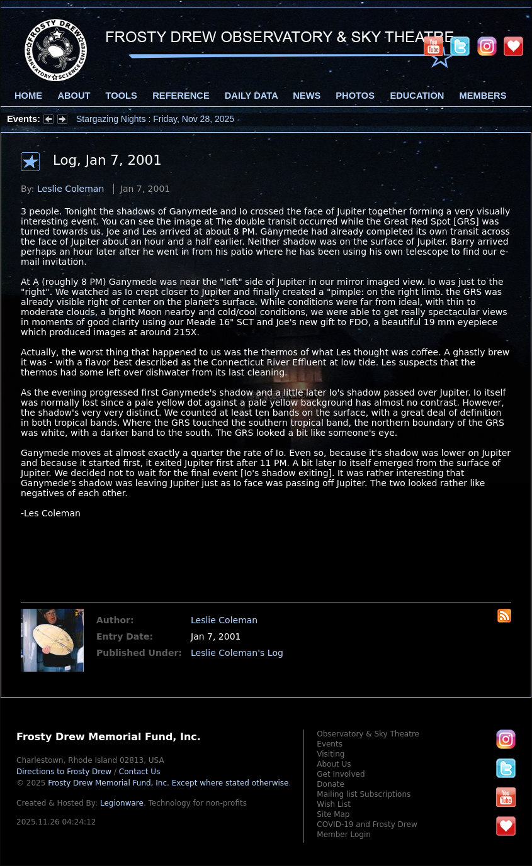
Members (483, 96)
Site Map (333, 814)
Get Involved (341, 774)
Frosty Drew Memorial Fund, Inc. (168, 783)
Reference (180, 96)
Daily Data (251, 96)
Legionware (122, 803)
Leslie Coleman (70, 189)
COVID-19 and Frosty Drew (367, 824)
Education (417, 96)
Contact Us (140, 771)
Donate (330, 784)
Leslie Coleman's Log (237, 653)
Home (28, 96)
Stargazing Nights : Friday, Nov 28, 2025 (155, 119)
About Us (334, 764)
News (306, 96)
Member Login (344, 834)
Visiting (330, 754)
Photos (355, 96)
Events (329, 744)
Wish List (334, 804)
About (73, 96)
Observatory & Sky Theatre (368, 734)
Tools (121, 96)
